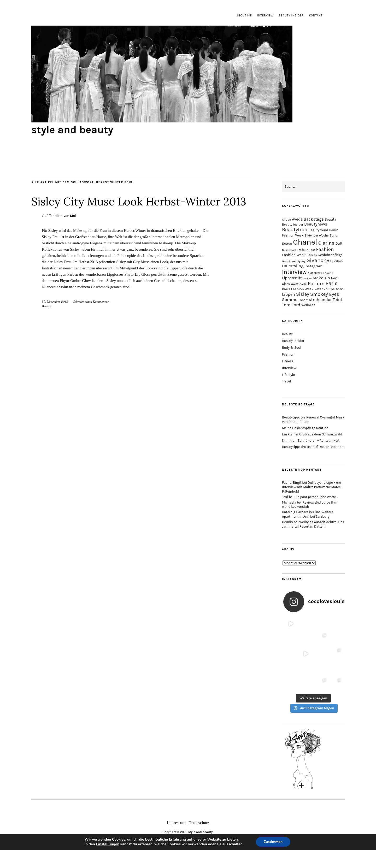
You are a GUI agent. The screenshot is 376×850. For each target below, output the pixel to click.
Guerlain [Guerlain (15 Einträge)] (336, 261)
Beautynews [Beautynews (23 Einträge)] (315, 224)
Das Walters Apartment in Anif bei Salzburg (307, 514)
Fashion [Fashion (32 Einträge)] (325, 249)
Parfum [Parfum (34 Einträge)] (316, 283)
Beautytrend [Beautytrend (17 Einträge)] (318, 230)
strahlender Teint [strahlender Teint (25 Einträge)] (325, 299)
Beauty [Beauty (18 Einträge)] (330, 219)
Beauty (46, 306)
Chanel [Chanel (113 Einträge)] (305, 242)
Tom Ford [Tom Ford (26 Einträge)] (291, 304)
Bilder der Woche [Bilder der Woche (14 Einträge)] (316, 235)
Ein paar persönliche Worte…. (316, 497)
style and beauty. (201, 832)
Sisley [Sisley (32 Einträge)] (302, 294)
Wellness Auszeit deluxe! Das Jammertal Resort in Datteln (313, 524)
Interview (265, 15)
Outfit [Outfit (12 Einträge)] (303, 284)
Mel (73, 216)
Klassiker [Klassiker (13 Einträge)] (314, 273)
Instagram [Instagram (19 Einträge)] (313, 266)
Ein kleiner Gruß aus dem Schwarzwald (312, 434)
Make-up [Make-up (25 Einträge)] (321, 277)
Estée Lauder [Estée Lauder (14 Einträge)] (306, 250)
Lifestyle (288, 375)
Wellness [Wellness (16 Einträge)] (308, 305)
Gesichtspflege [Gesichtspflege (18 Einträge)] (330, 255)
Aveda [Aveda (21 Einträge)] (297, 219)
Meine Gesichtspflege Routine (305, 428)
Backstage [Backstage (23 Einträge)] (314, 219)
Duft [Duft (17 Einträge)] (338, 243)
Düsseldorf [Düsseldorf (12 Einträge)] (289, 250)
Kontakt (315, 15)
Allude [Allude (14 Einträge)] (286, 219)
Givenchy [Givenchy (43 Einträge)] (317, 260)
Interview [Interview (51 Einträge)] (294, 271)
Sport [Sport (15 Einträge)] (304, 300)
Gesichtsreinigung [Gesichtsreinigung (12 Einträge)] (294, 261)
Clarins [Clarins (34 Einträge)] (326, 243)
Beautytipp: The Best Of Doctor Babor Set (313, 447)
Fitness (287, 361)
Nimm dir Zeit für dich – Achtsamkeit (310, 440)
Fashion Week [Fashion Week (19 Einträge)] (294, 255)
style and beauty (72, 129)
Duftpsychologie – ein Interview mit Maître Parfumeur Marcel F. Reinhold (312, 487)
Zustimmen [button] (273, 841)
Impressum (176, 823)
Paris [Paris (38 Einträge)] (332, 283)
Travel (286, 381)
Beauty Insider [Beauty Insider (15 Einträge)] (292, 224)
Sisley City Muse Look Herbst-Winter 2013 (138, 201)
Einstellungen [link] (107, 844)
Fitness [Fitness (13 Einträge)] (312, 255)
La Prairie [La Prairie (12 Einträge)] (327, 273)
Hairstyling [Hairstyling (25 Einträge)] (293, 265)
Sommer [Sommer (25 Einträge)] (290, 299)
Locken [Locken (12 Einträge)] (307, 278)
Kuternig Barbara (295, 512)
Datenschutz (199, 823)
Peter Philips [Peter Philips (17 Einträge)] (324, 289)
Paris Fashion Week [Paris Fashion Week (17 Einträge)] (297, 289)
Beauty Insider (291, 15)
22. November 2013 (55, 302)
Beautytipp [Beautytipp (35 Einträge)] (294, 230)
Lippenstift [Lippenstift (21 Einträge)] (292, 278)
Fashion (288, 354)
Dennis (287, 522)
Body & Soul (291, 348)
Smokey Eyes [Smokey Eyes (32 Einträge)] (324, 294)
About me (244, 15)
